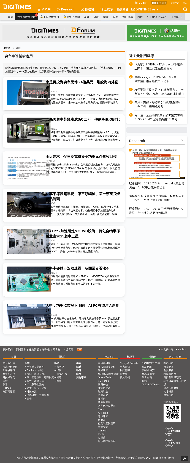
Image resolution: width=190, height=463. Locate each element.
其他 (144, 380)
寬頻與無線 (104, 402)
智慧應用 (147, 366)
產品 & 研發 (148, 373)
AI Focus (103, 412)
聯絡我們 (168, 395)
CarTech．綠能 (35, 370)
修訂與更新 (9, 391)
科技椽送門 (9, 377)
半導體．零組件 (35, 366)
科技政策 (32, 391)
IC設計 (101, 434)
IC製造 (101, 437)
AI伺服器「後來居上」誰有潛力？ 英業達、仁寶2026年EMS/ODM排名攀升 (159, 92)
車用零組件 (104, 363)
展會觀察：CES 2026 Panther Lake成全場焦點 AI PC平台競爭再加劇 (156, 185)
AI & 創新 (147, 377)
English (182, 349)
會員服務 (168, 370)
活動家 (106, 9)
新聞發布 (21, 349)
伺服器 (101, 419)
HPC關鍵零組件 (107, 366)
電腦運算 (103, 416)
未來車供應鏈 (49, 17)
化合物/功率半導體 (108, 373)
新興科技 (103, 384)
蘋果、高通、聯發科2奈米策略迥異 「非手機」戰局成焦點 (158, 104)
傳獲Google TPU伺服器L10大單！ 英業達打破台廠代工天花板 (158, 79)
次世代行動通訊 (106, 405)
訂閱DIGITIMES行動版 (175, 382)
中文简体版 (167, 349)
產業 (86, 17)
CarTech (102, 430)
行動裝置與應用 (106, 423)
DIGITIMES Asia (144, 9)
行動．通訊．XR (36, 373)
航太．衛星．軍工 (37, 380)
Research (66, 9)
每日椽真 (127, 17)
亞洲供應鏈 (104, 388)
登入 (185, 2)
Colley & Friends (129, 363)
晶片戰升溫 (9, 363)
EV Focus (103, 380)
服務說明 (34, 349)
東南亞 (60, 366)
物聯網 (101, 398)
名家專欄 (125, 366)
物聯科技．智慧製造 (38, 395)
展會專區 (81, 377)
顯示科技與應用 (106, 441)
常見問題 (69, 349)
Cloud (101, 409)
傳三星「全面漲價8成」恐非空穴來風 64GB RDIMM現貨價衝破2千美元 (159, 117)
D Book (141, 2)
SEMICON (176, 17)
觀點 (115, 17)
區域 (96, 17)
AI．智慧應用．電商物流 (40, 377)
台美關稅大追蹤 (27, 16)
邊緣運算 (103, 370)
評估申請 (175, 2)
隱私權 (56, 349)
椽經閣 (87, 9)
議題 (105, 17)
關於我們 (8, 349)
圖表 (29, 398)
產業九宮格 (9, 373)
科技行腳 (125, 370)
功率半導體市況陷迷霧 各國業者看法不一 (79, 268)
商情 (140, 17)
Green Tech (104, 377)
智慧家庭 (103, 395)
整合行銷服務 (171, 388)
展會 (5, 380)
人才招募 (168, 391)
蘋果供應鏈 (71, 17)
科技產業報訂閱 (172, 377)
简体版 (162, 2)
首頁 (10, 17)
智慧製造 (103, 391)
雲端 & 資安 (148, 370)
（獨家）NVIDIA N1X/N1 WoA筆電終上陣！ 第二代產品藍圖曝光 (158, 66)
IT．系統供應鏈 (35, 384)
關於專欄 (125, 377)
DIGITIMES (175, 356)
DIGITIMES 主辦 (151, 363)
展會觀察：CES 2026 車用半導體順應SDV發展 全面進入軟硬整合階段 (156, 211)
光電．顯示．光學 (37, 388)
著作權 (46, 349)
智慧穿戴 (103, 427)
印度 (58, 370)
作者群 (123, 373)
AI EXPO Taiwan (156, 17)
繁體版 (155, 2)
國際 (58, 377)
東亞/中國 (61, 373)
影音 (122, 9)
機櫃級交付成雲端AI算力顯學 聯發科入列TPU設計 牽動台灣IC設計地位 (156, 198)
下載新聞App (171, 402)
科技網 (44, 9)
